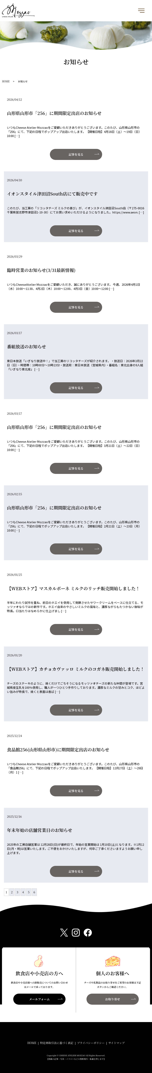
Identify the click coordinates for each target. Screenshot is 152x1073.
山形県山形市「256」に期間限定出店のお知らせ (54, 113)
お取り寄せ (112, 999)
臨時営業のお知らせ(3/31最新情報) (41, 270)
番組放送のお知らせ (26, 346)
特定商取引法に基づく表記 (56, 1043)
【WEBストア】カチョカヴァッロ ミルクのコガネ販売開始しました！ (75, 669)
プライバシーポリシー (90, 1043)
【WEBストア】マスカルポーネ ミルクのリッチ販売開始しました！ (73, 588)
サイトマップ (116, 1043)
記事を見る (75, 154)
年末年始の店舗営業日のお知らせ (39, 830)
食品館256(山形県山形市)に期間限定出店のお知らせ (58, 749)
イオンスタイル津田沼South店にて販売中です (52, 194)
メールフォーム (39, 999)
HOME (6, 81)
